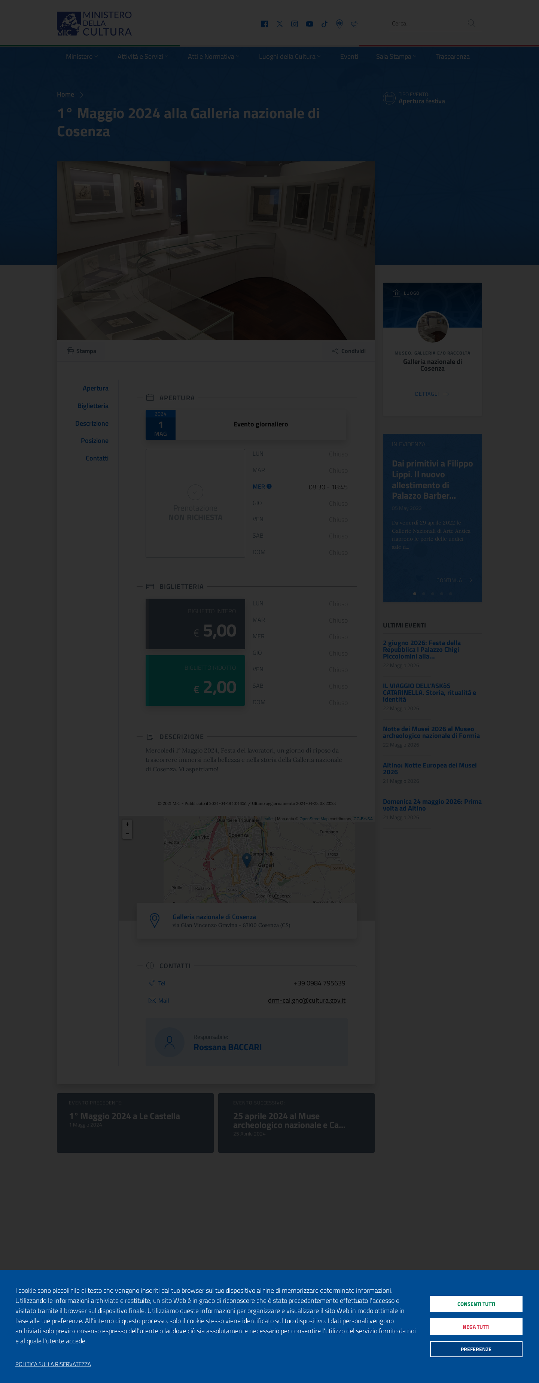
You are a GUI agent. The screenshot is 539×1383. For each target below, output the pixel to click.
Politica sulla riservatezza (53, 1364)
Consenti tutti (476, 1301)
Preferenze (476, 1351)
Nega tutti (476, 1326)
